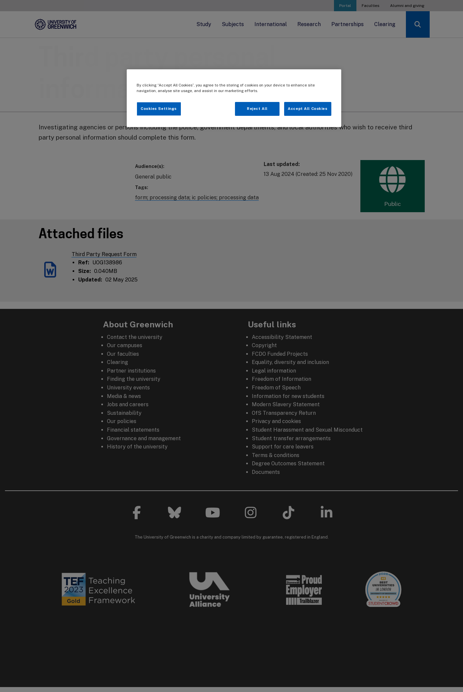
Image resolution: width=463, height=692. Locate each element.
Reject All (257, 108)
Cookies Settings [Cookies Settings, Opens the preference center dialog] (159, 108)
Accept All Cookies (307, 108)
